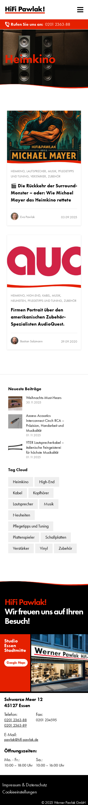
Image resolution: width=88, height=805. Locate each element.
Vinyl (44, 548)
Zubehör (54, 176)
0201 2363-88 (57, 24)
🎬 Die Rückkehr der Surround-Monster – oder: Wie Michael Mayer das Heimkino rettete (44, 193)
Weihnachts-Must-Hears (43, 397)
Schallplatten (55, 537)
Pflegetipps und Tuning (45, 301)
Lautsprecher (36, 171)
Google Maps (16, 662)
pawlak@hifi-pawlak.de (21, 739)
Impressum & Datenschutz (24, 785)
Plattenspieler (23, 537)
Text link (25, 9)
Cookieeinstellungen (19, 792)
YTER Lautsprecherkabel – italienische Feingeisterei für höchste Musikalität (45, 447)
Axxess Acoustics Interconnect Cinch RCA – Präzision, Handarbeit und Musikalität (45, 423)
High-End (33, 295)
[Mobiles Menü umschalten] (80, 9)
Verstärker (38, 176)
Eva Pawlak (27, 217)
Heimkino (18, 171)
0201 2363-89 (15, 725)
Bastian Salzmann (31, 341)
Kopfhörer (41, 492)
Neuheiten (18, 301)
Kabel (46, 295)
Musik (52, 171)
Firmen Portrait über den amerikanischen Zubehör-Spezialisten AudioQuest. (38, 317)
